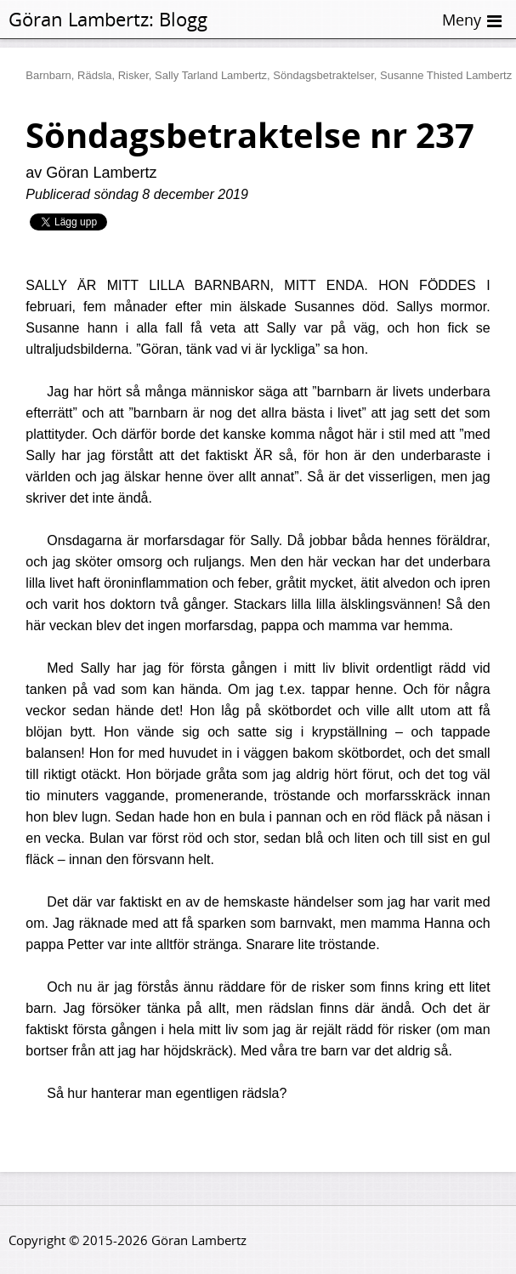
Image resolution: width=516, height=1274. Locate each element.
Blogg (183, 18)
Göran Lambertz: (81, 18)
